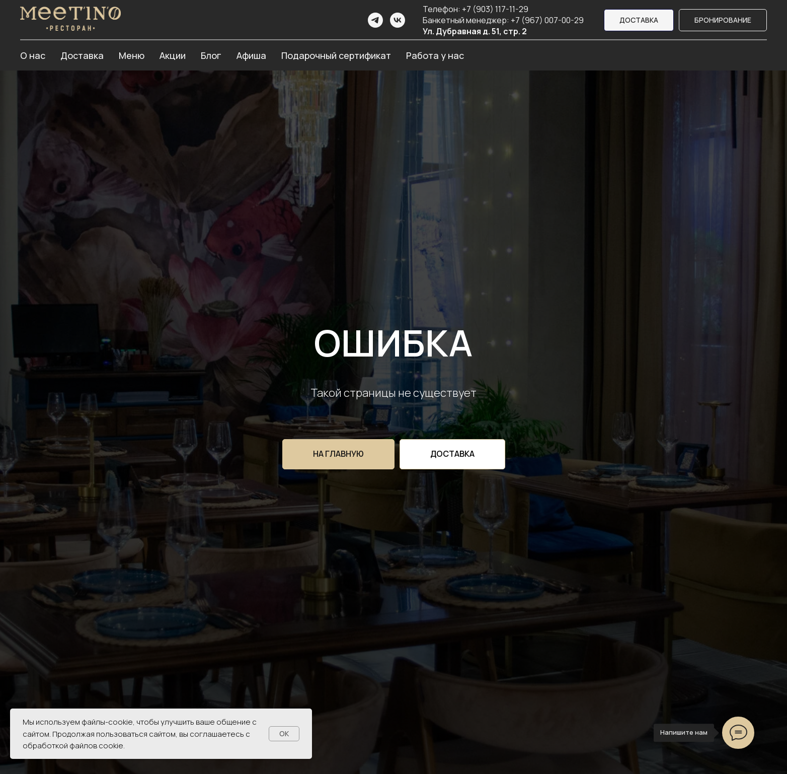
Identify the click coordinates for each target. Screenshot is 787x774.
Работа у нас (435, 55)
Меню (131, 55)
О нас (32, 55)
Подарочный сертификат (336, 55)
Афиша (251, 55)
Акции (173, 55)
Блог (211, 55)
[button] (723, 20)
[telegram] (375, 20)
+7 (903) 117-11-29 (495, 9)
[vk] (397, 20)
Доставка (82, 55)
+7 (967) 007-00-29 (547, 20)
